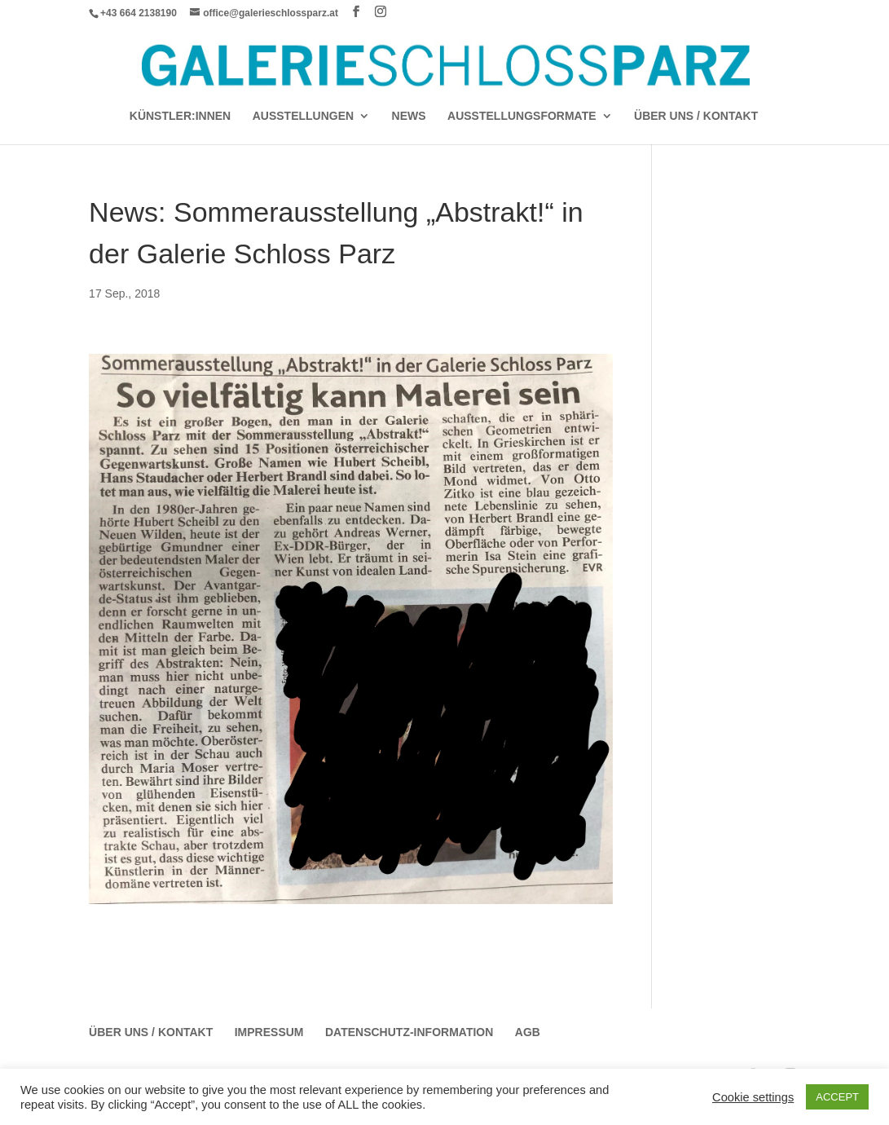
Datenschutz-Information (409, 1032)
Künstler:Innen (180, 116)
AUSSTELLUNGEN (303, 116)
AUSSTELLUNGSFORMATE (521, 116)
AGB (527, 1032)
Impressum (269, 1032)
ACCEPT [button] (837, 1097)
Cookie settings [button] (753, 1097)
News (409, 116)
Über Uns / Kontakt (696, 116)
